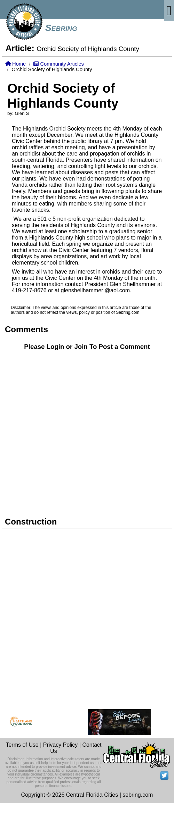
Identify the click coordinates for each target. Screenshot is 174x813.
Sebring (61, 28)
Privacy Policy (60, 745)
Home (15, 64)
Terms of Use (22, 745)
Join (80, 346)
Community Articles (58, 64)
